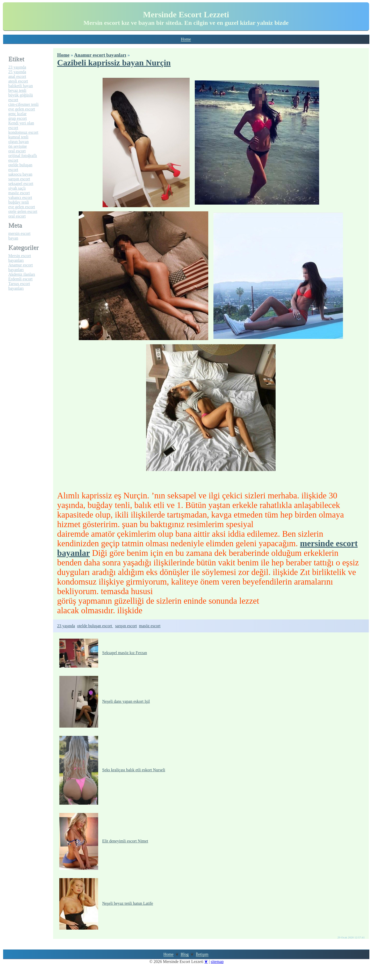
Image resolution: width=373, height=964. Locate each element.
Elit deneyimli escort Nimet (103, 841)
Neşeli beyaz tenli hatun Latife (106, 903)
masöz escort (149, 626)
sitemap (217, 961)
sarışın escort (126, 626)
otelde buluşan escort (95, 626)
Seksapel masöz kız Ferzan (103, 653)
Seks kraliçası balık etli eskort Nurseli (112, 770)
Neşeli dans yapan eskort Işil (104, 701)
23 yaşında (66, 626)
